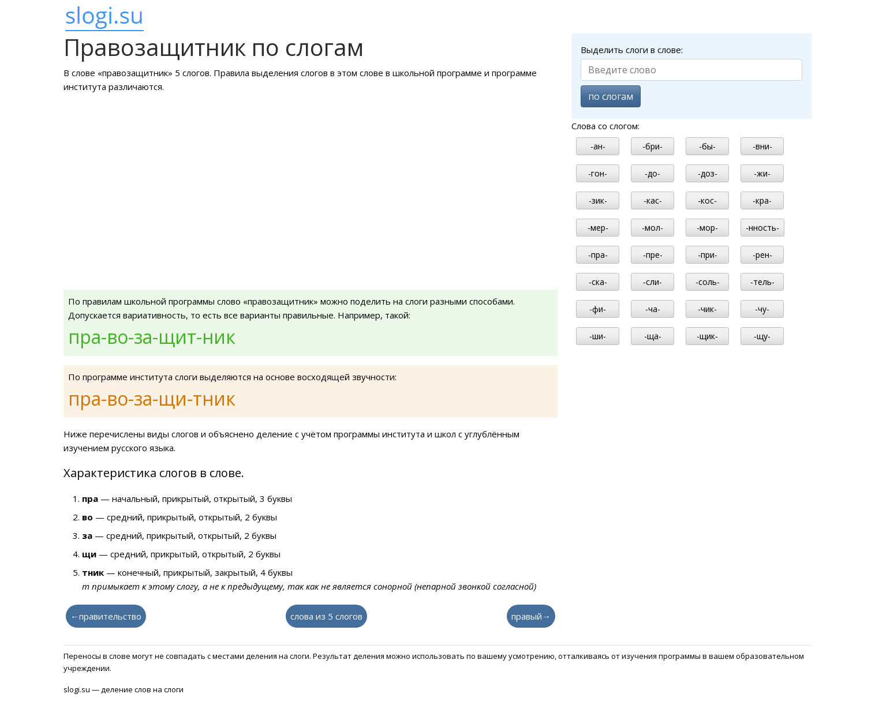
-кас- (653, 200)
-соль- (707, 281)
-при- (707, 254)
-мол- (652, 227)
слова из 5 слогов (326, 616)
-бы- (707, 146)
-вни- (762, 146)
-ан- (597, 146)
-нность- (762, 227)
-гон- (597, 173)
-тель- (762, 281)
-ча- (652, 308)
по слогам (610, 96)
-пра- (598, 254)
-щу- (762, 336)
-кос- (707, 200)
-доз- (707, 173)
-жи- (762, 173)
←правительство (105, 616)
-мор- (707, 227)
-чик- (707, 308)
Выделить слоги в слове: (632, 49)
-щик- (707, 336)
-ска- (598, 281)
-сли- (652, 281)
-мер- (598, 227)
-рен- (762, 254)
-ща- (652, 336)
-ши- (597, 336)
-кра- (762, 200)
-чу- (762, 308)
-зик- (598, 200)
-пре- (653, 254)
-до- (652, 173)
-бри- (652, 146)
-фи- (597, 308)
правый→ (531, 616)
